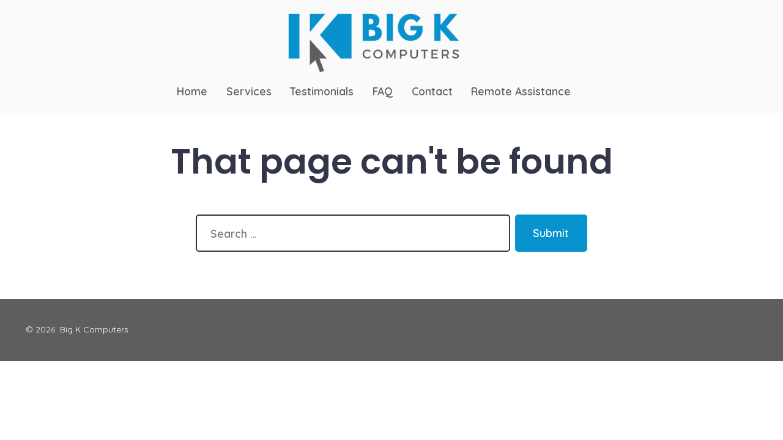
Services (249, 91)
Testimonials (322, 91)
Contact (432, 91)
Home (192, 91)
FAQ (383, 91)
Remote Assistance (521, 91)
